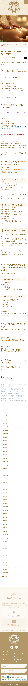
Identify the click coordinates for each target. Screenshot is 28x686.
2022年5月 (5, 524)
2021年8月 (5, 545)
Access (19, 659)
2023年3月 (5, 496)
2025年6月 (5, 447)
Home (5, 651)
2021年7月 (5, 548)
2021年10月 (5, 538)
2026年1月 (5, 423)
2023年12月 (5, 475)
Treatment (19, 653)
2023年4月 (5, 492)
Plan (5, 660)
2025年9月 (5, 437)
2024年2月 (5, 472)
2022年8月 (5, 513)
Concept (7, 657)
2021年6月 (5, 552)
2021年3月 (5, 562)
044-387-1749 (14, 618)
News (4, 580)
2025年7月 (5, 444)
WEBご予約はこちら (14, 627)
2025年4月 (5, 451)
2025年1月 (5, 458)
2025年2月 (5, 454)
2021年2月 (5, 565)
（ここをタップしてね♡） (8, 378)
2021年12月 (5, 534)
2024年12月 (5, 461)
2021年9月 (5, 541)
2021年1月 (5, 569)
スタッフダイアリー (7, 584)
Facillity (20, 656)
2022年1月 (5, 531)
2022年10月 (5, 510)
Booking (19, 662)
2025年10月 (5, 433)
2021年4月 (5, 559)
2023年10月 (5, 479)
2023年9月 (5, 482)
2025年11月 (5, 430)
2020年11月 (5, 572)
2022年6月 (5, 520)
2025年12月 (5, 426)
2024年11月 (5, 465)
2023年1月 (5, 503)
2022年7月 (5, 517)
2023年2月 (5, 499)
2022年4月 (5, 527)
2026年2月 (5, 419)
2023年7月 (5, 486)
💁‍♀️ (2, 377)
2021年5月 (5, 555)
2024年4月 (5, 468)
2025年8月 (5, 440)
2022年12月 (5, 506)
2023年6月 (5, 489)
